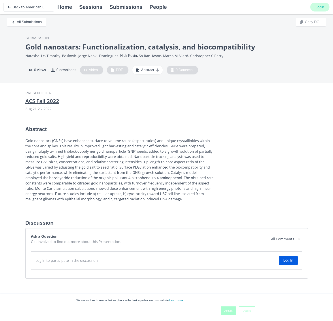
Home (64, 7)
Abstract (147, 70)
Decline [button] (247, 310)
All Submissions (26, 22)
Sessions (90, 7)
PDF (117, 70)
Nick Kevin (128, 55)
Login (320, 7)
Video (91, 70)
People (158, 7)
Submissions (125, 7)
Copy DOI (310, 22)
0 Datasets (181, 70)
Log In (288, 260)
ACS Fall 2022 (42, 100)
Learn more (176, 300)
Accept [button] (228, 310)
